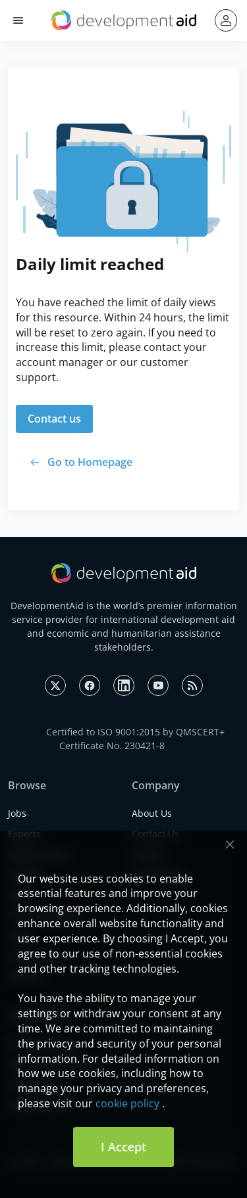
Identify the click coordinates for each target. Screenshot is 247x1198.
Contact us (54, 418)
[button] (18, 20)
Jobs (17, 813)
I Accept (123, 1147)
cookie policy (127, 1103)
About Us (152, 813)
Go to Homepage (89, 462)
